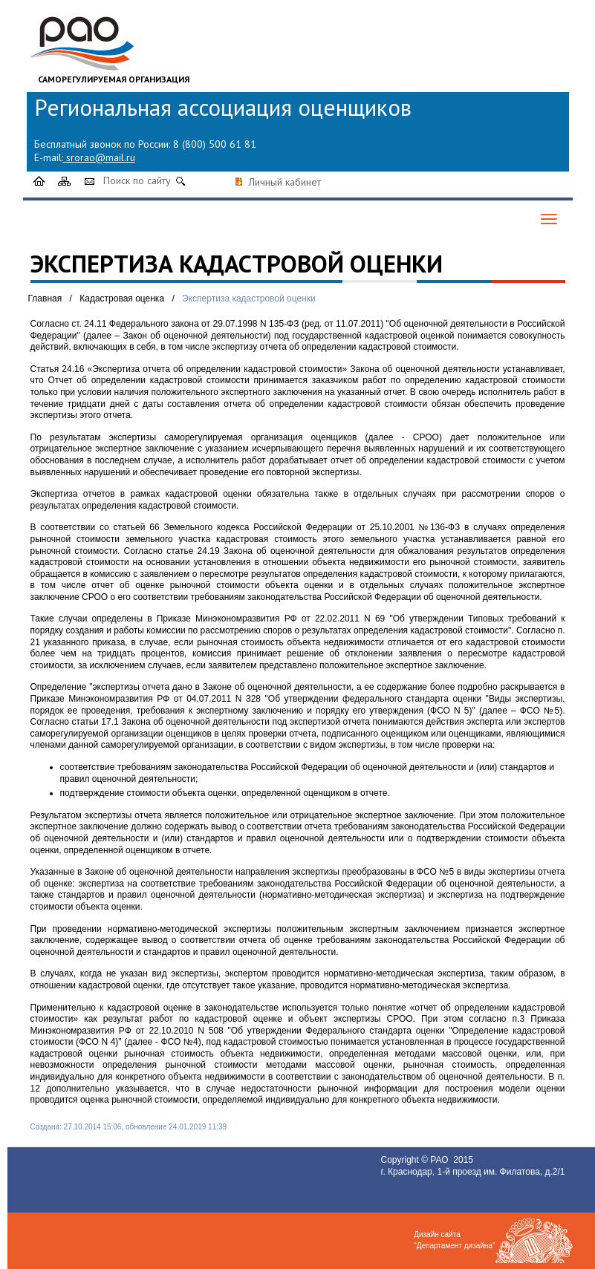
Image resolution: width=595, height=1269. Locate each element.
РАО (440, 1160)
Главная (45, 298)
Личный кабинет (285, 182)
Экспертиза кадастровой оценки (249, 298)
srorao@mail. (96, 157)
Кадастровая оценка (121, 298)
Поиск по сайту (137, 180)
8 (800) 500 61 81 (214, 144)
